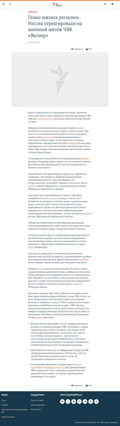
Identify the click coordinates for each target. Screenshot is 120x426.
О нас (3, 400)
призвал (79, 128)
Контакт (5, 405)
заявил (31, 247)
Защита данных (8, 417)
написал (52, 198)
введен (86, 214)
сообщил (63, 324)
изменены (47, 137)
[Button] (77, 49)
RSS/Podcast (36, 410)
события (77, 284)
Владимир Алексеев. (54, 367)
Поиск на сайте (37, 400)
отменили (72, 143)
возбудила (81, 353)
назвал (71, 174)
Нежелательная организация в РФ (14, 411)
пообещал (84, 260)
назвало (55, 350)
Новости (32, 12)
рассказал (84, 159)
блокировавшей (46, 119)
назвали (32, 186)
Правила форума (38, 405)
